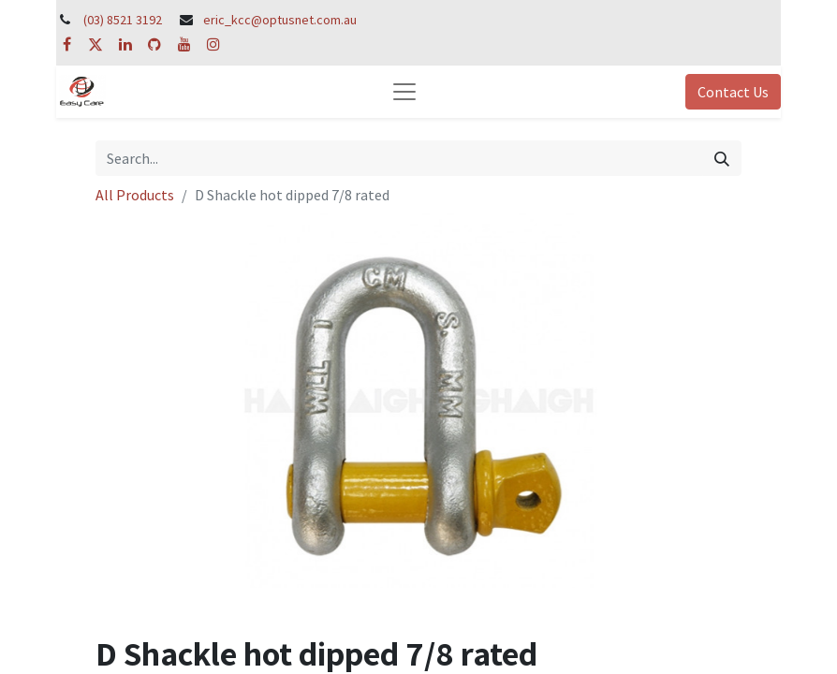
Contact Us (733, 91)
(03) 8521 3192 (122, 19)
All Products (134, 194)
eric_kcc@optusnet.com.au (280, 19)
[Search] (722, 158)
